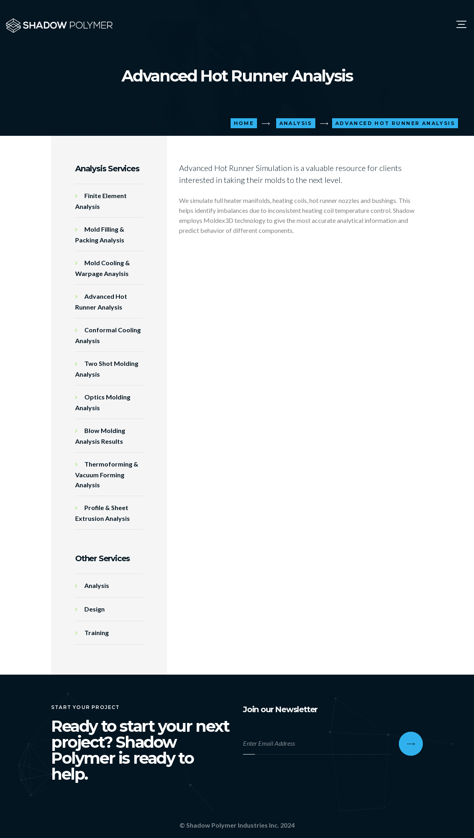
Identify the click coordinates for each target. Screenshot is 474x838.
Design (94, 609)
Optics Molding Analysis (102, 402)
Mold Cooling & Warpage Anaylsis (102, 268)
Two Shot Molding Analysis (106, 368)
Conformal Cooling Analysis (108, 335)
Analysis (96, 585)
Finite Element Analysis (101, 201)
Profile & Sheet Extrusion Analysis (102, 513)
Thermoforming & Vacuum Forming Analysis (106, 474)
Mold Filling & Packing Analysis (99, 234)
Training (96, 632)
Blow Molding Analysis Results (100, 436)
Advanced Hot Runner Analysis (101, 301)
